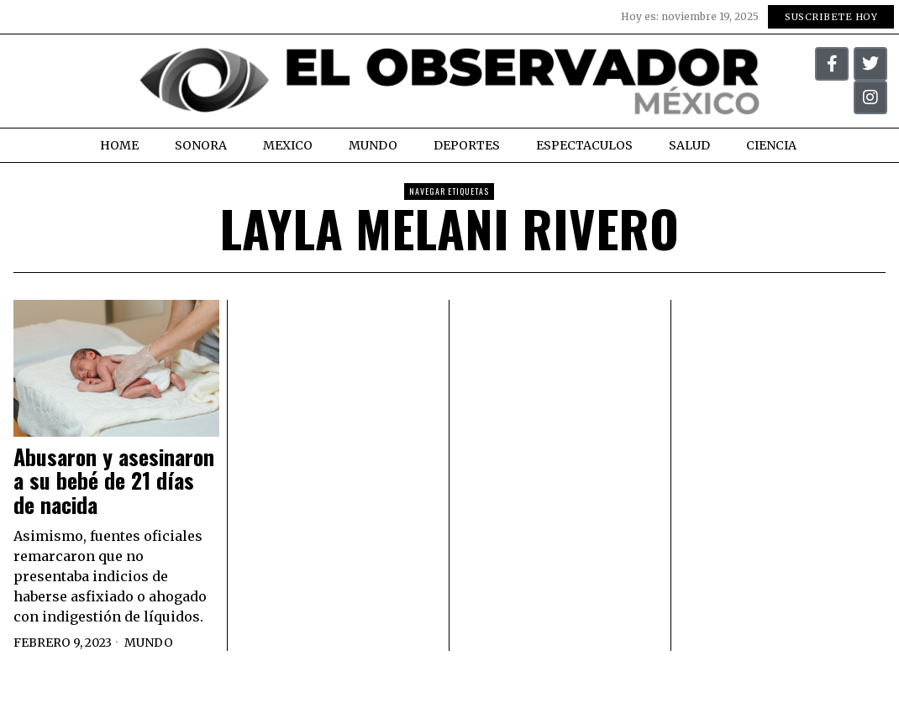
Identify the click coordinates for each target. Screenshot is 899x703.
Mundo (148, 642)
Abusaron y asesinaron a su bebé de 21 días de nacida (113, 481)
